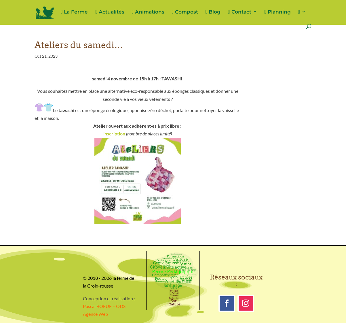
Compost (185, 12)
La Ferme (74, 12)
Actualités (109, 12)
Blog (213, 12)
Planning (278, 12)
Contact (239, 12)
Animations (148, 12)
